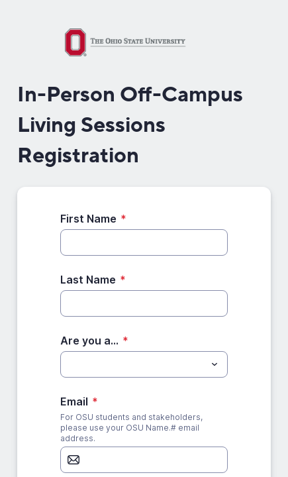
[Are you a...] (133, 364)
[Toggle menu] (214, 364)
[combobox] (144, 364)
